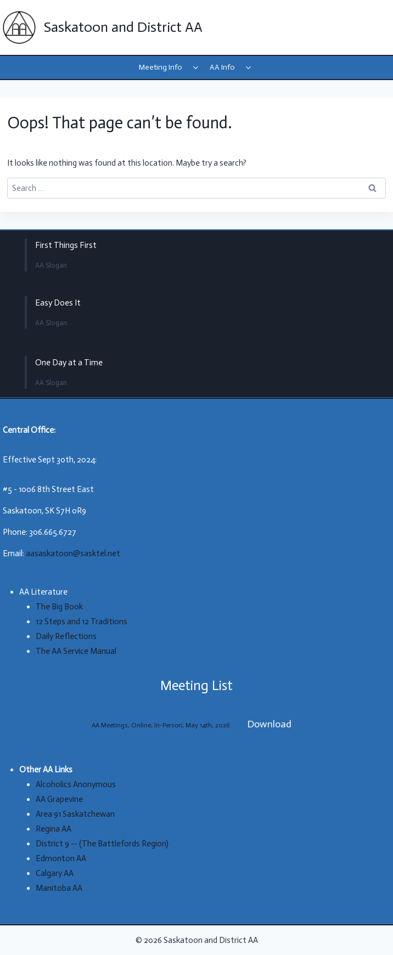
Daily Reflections (66, 636)
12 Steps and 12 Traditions (81, 621)
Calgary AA (55, 873)
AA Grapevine (59, 799)
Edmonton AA (61, 858)
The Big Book (59, 607)
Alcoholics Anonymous (76, 784)
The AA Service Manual (76, 651)
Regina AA (53, 829)
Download (269, 724)
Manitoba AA (59, 888)
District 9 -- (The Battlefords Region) (102, 844)
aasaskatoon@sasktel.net (73, 553)
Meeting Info (160, 67)
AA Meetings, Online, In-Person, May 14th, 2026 (160, 725)
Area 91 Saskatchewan (75, 814)
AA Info (222, 67)
